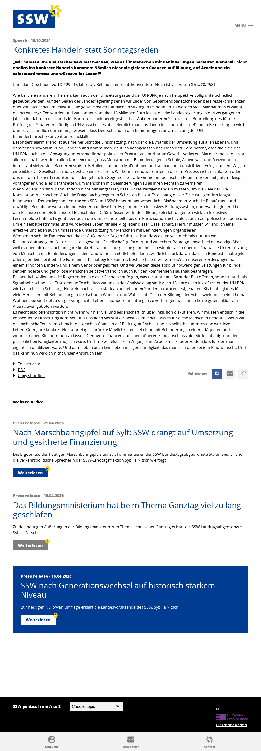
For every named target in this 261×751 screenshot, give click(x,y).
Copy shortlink (29, 376)
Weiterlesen (33, 472)
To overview (26, 364)
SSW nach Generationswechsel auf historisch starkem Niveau (118, 590)
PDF (19, 370)
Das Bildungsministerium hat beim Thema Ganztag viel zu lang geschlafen (127, 509)
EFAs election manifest (231, 725)
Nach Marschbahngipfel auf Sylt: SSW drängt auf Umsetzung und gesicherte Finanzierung (123, 437)
